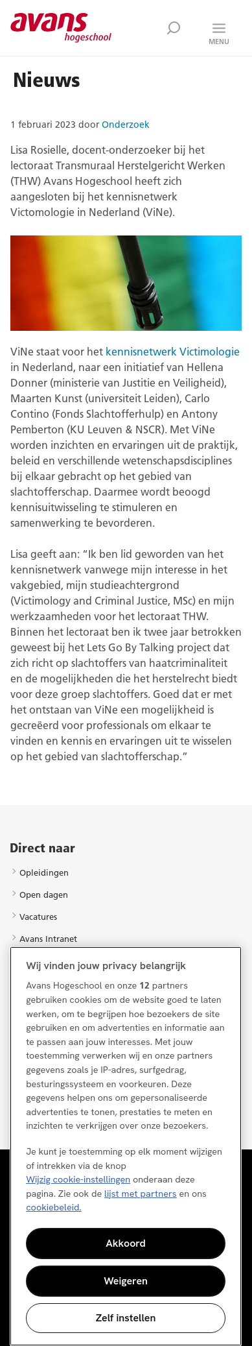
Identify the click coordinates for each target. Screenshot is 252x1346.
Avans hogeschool (61, 27)
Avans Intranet (48, 938)
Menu (219, 41)
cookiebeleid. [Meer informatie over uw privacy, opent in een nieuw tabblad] (54, 1207)
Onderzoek (126, 124)
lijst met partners (140, 1193)
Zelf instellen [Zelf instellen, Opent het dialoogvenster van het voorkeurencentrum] (126, 1318)
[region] (126, 1146)
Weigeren (126, 1281)
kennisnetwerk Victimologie (173, 351)
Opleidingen (44, 872)
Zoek (173, 28)
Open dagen (43, 894)
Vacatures (38, 916)
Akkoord (126, 1243)
